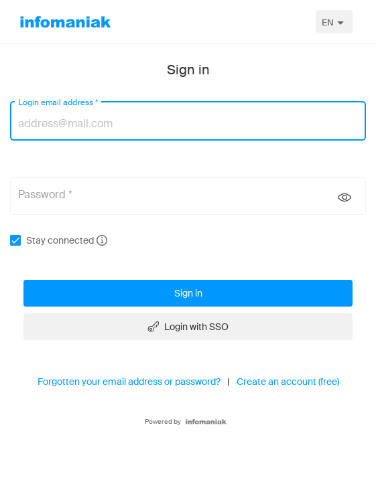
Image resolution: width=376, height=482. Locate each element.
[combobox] (334, 21)
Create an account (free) (288, 382)
